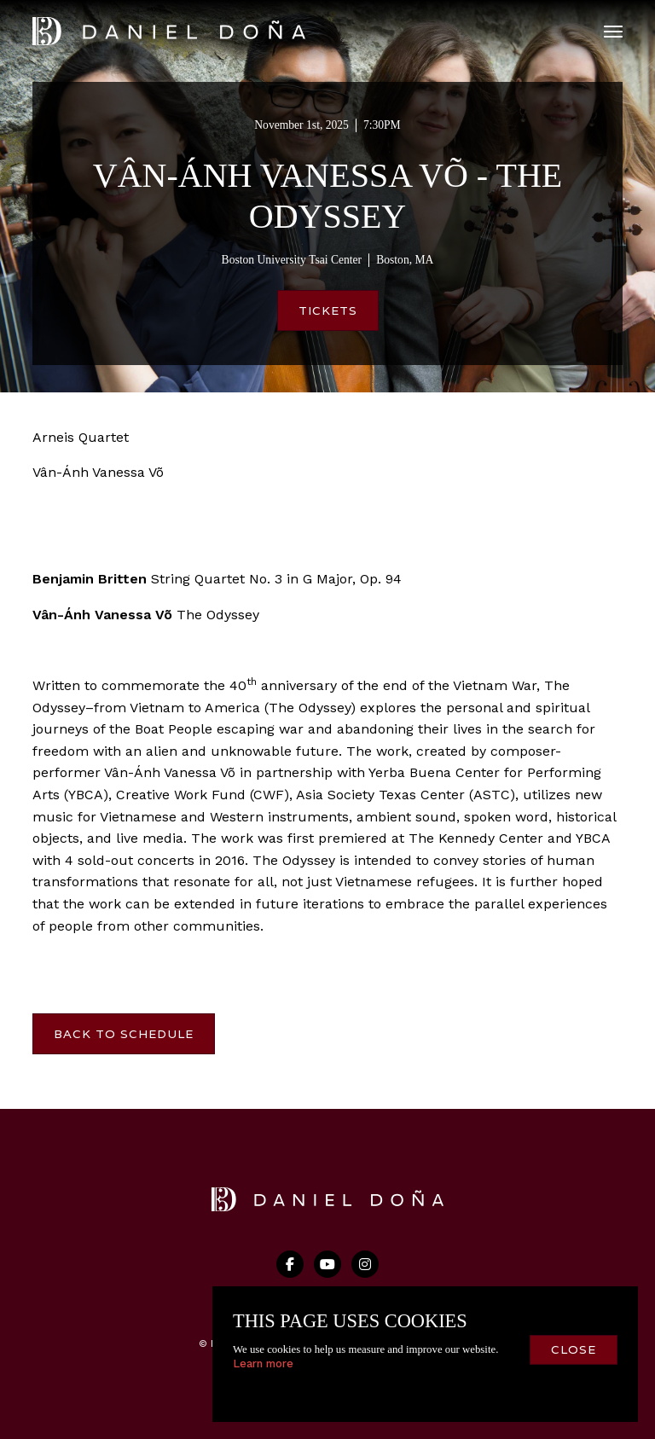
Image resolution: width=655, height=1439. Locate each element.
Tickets (328, 310)
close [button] (573, 1349)
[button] (613, 31)
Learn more (263, 1363)
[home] (168, 31)
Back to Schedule (124, 1034)
